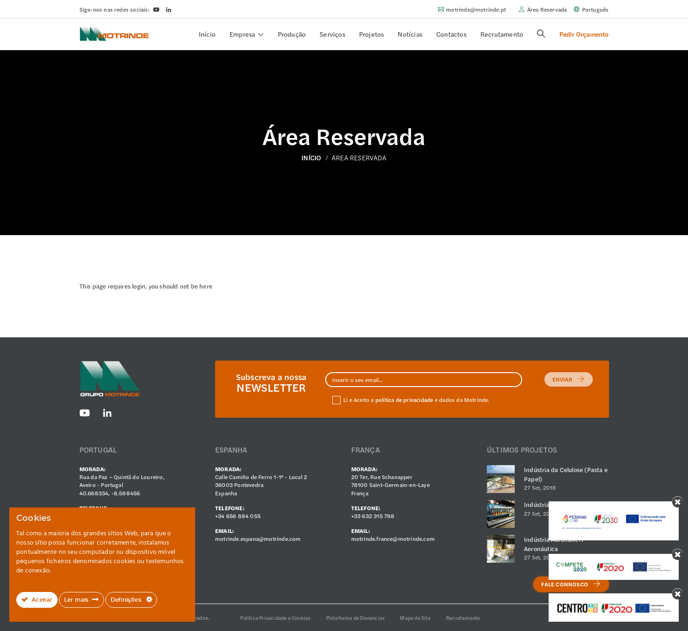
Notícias (410, 34)
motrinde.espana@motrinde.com (258, 538)
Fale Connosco (571, 584)
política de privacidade (404, 399)
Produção (292, 34)
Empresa (242, 34)
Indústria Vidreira (548, 504)
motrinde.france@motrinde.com (393, 538)
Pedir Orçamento (584, 34)
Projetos (371, 34)
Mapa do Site (415, 617)
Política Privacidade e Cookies (275, 617)
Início (207, 34)
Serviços (332, 34)
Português (595, 9)
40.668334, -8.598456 (109, 493)
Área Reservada (547, 9)
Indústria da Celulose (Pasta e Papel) (566, 474)
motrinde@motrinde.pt (476, 9)
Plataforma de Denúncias (355, 617)
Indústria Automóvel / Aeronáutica (554, 544)
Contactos (451, 34)
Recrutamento (501, 34)
